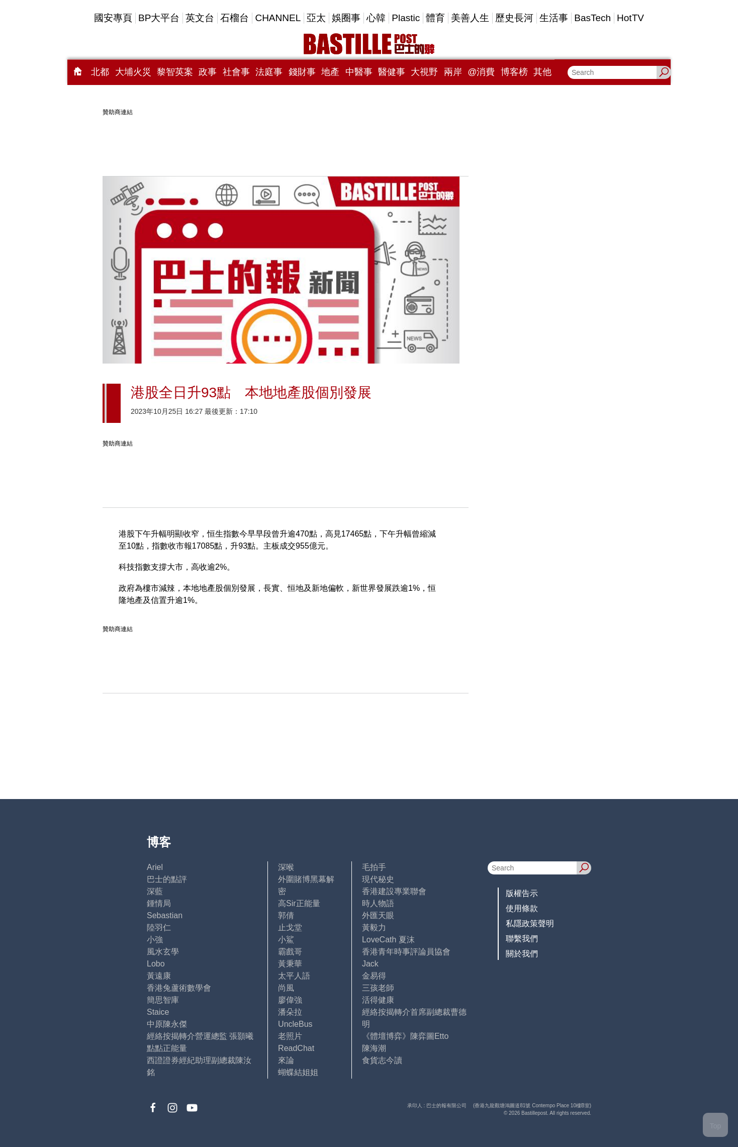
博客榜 (514, 72)
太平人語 (294, 976)
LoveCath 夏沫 (388, 939)
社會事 (236, 72)
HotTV (630, 18)
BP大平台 (158, 18)
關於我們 (522, 953)
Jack (370, 963)
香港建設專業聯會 (394, 891)
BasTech (592, 18)
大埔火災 (133, 72)
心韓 (376, 18)
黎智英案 (175, 72)
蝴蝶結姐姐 (298, 1072)
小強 (155, 939)
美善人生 (470, 18)
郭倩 (286, 915)
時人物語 (378, 903)
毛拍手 (374, 867)
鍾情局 (159, 903)
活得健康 (378, 1000)
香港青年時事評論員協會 (406, 951)
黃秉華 (290, 963)
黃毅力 (374, 927)
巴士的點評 (167, 879)
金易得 (374, 976)
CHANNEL (278, 18)
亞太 (316, 18)
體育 (435, 18)
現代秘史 (378, 879)
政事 (208, 72)
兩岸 (453, 72)
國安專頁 (113, 18)
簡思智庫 (163, 1000)
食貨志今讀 (382, 1060)
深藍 (155, 891)
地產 (330, 72)
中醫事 (359, 72)
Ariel (155, 867)
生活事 (553, 18)
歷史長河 (514, 18)
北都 (100, 72)
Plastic (406, 18)
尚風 (286, 988)
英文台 (200, 18)
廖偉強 (290, 1000)
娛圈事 (346, 18)
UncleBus (295, 1024)
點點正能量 (167, 1048)
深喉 (286, 867)
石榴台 (234, 18)
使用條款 (522, 908)
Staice (158, 1012)
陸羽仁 (159, 927)
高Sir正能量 (299, 903)
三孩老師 (378, 988)
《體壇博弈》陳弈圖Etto (405, 1036)
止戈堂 (290, 927)
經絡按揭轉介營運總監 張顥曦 (200, 1036)
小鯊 (286, 939)
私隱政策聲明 (530, 923)
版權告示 (522, 893)
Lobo (156, 963)
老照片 (290, 1036)
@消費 (481, 72)
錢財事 (302, 72)
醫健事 (391, 72)
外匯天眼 (378, 915)
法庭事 (269, 72)
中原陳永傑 (167, 1024)
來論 (286, 1060)
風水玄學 (163, 951)
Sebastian (164, 915)
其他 (542, 72)
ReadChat (296, 1048)
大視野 (424, 72)
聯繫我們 (522, 938)
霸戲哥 (290, 951)
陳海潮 (374, 1048)
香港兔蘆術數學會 (179, 988)
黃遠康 (159, 976)
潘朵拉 (290, 1012)
